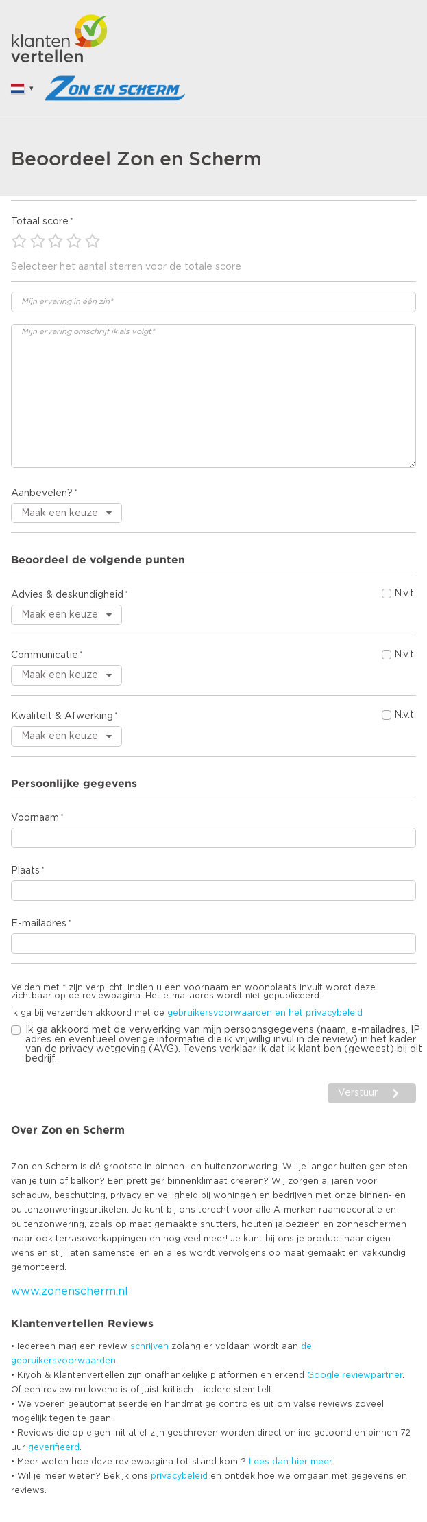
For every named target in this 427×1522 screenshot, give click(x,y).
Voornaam (35, 818)
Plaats (25, 871)
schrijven (149, 1346)
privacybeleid (179, 1476)
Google (323, 1375)
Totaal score (40, 221)
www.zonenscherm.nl (69, 1291)
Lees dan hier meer (290, 1461)
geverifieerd (54, 1447)
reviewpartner (372, 1375)
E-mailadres (38, 923)
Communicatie (44, 655)
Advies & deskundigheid (67, 595)
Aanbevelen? (42, 493)
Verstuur (358, 1093)
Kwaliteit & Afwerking (62, 716)
